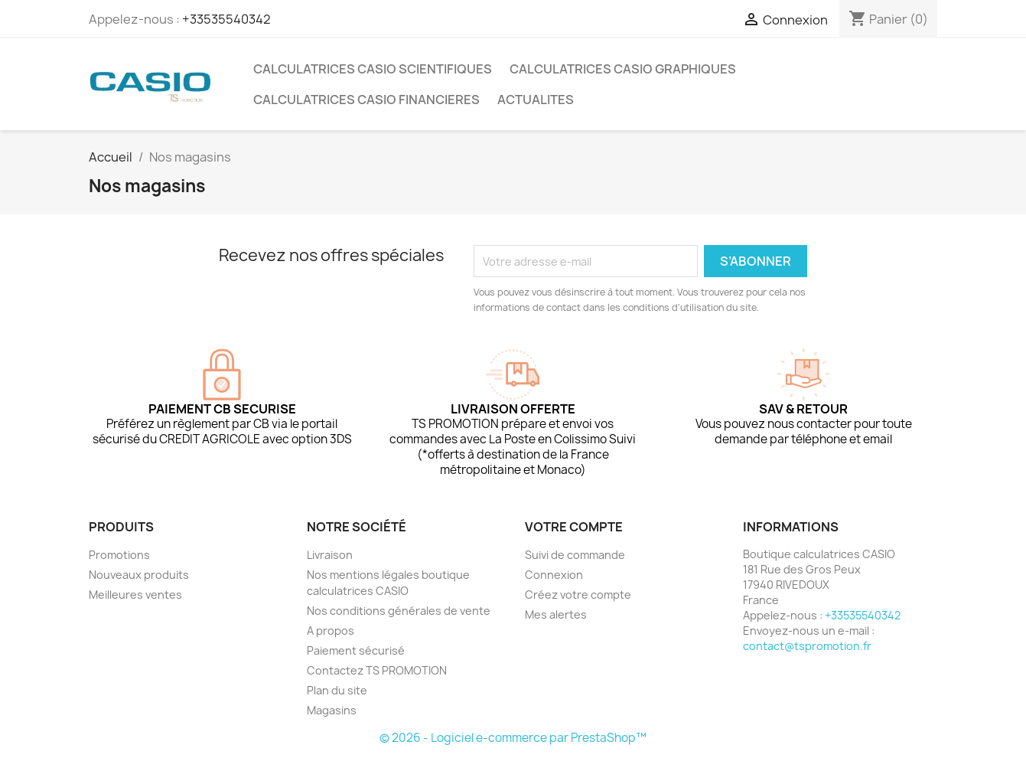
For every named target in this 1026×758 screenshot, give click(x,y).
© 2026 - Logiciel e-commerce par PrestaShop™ (513, 738)
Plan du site (337, 690)
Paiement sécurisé (356, 650)
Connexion (554, 574)
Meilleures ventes (135, 594)
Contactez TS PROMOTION (377, 670)
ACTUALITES (535, 99)
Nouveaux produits (139, 574)
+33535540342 (226, 19)
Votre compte (574, 526)
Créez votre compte (578, 594)
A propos (330, 630)
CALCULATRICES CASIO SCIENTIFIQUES (372, 68)
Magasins (332, 710)
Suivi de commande (575, 554)
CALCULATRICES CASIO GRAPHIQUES (623, 68)
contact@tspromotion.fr (807, 646)
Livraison (330, 554)
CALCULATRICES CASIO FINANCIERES (366, 99)
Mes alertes (556, 614)
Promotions (119, 554)
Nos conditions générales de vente (398, 610)
